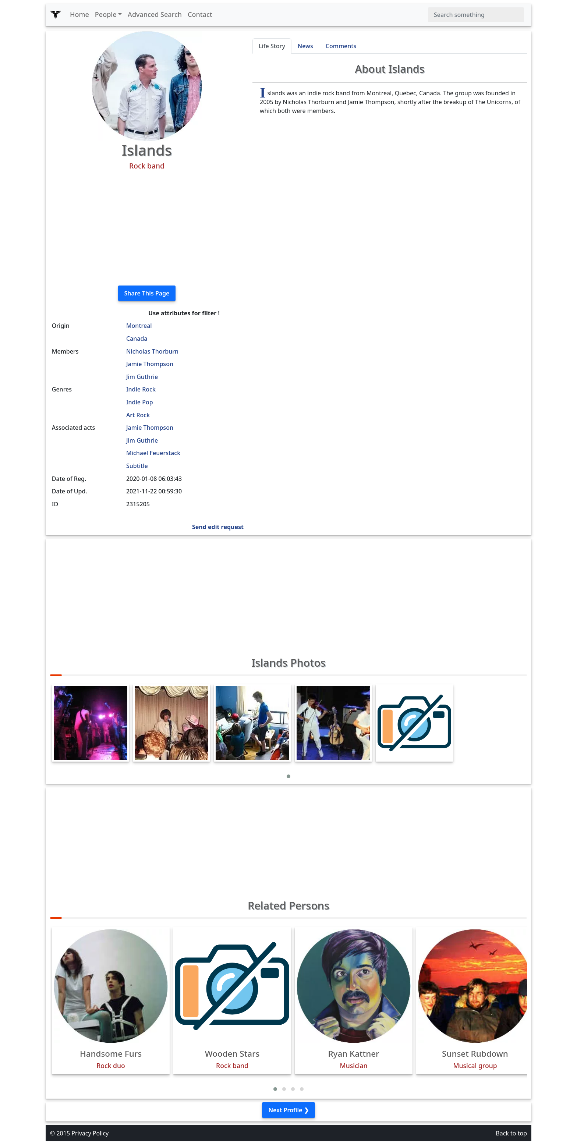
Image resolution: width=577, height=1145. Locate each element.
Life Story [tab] (272, 46)
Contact (200, 14)
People (106, 14)
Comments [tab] (341, 46)
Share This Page (147, 293)
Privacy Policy (90, 1133)
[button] (288, 776)
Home (79, 14)
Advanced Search (155, 14)
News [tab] (305, 46)
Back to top (511, 1133)
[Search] (476, 14)
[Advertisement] (147, 228)
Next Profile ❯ (288, 1110)
